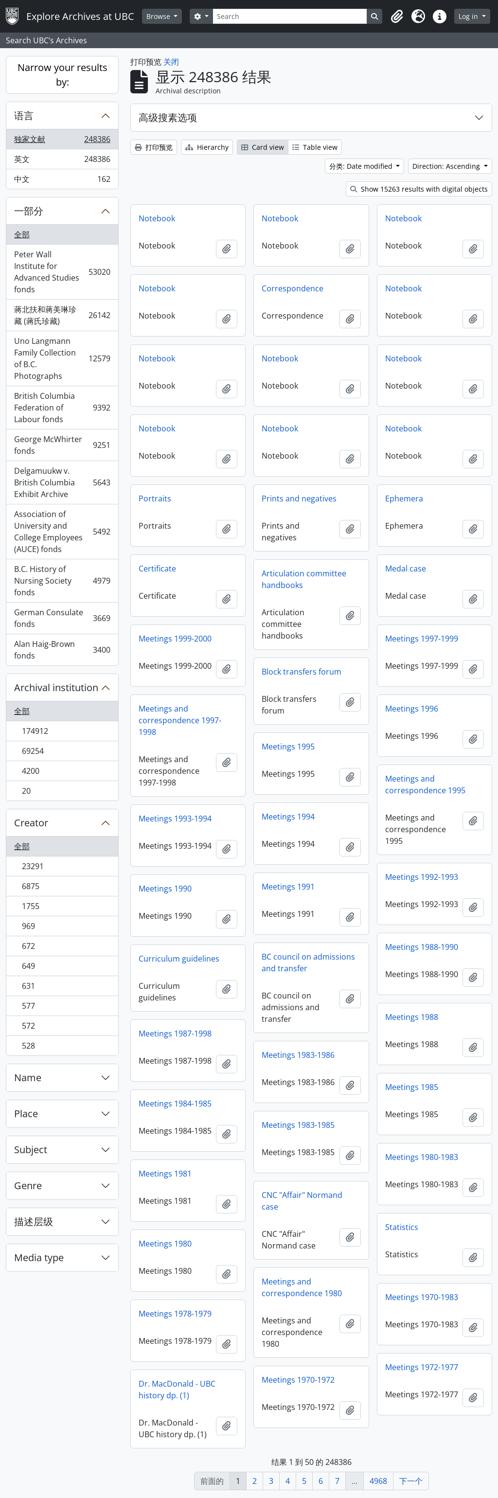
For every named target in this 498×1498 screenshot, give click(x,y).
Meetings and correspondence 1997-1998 (180, 720)
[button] (397, 16)
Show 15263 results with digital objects (419, 189)
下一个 (411, 1481)
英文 (62, 161)
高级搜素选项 (168, 117)
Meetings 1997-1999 (421, 638)
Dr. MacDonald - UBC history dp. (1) (177, 1389)
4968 (378, 1481)
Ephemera (404, 498)
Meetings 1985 (411, 1087)
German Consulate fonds (62, 618)
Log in (469, 16)
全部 (22, 234)
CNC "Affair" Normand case (302, 1201)
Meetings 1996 (411, 708)
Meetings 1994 (288, 816)
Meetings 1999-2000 (175, 638)
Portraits (155, 498)
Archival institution (56, 687)
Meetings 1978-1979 (175, 1313)
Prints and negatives (299, 498)
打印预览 (154, 147)
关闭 (171, 61)
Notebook (157, 218)
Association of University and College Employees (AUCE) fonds (62, 531)
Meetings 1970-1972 (298, 1379)
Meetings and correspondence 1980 (302, 1287)
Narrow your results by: (62, 75)
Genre (28, 1185)
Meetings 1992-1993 (421, 877)
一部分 (28, 210)
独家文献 (62, 141)
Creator (31, 822)
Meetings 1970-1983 (421, 1297)
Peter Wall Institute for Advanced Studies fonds (62, 272)
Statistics (401, 1227)
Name (27, 1077)
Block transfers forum (301, 671)
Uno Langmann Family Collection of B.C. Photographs (62, 358)
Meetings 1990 (165, 888)
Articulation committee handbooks (304, 579)
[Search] (290, 16)
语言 (24, 115)
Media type (39, 1257)
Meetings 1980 (165, 1243)
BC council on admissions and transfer (308, 962)
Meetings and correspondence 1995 (425, 784)
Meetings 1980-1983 (421, 1157)
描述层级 (33, 1221)
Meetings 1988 (411, 1017)
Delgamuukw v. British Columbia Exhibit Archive (62, 482)
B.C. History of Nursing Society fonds (62, 581)
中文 (62, 181)
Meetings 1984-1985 (175, 1103)
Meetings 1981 (165, 1173)
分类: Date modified (361, 166)
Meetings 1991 (288, 886)
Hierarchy (207, 147)
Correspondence (292, 288)
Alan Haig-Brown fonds (62, 650)
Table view (315, 147)
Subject (30, 1149)
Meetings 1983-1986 (298, 1055)
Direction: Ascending (447, 166)
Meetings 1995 (288, 746)
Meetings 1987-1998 (175, 1033)
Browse (159, 16)
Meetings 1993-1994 (175, 818)
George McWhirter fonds (62, 445)
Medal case (405, 568)
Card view (262, 147)
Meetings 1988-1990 (421, 947)
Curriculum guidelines (179, 958)
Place (26, 1113)
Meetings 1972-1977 (421, 1367)
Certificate (157, 568)
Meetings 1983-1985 (298, 1125)
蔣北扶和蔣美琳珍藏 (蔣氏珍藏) (62, 315)
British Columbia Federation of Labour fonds (62, 408)
